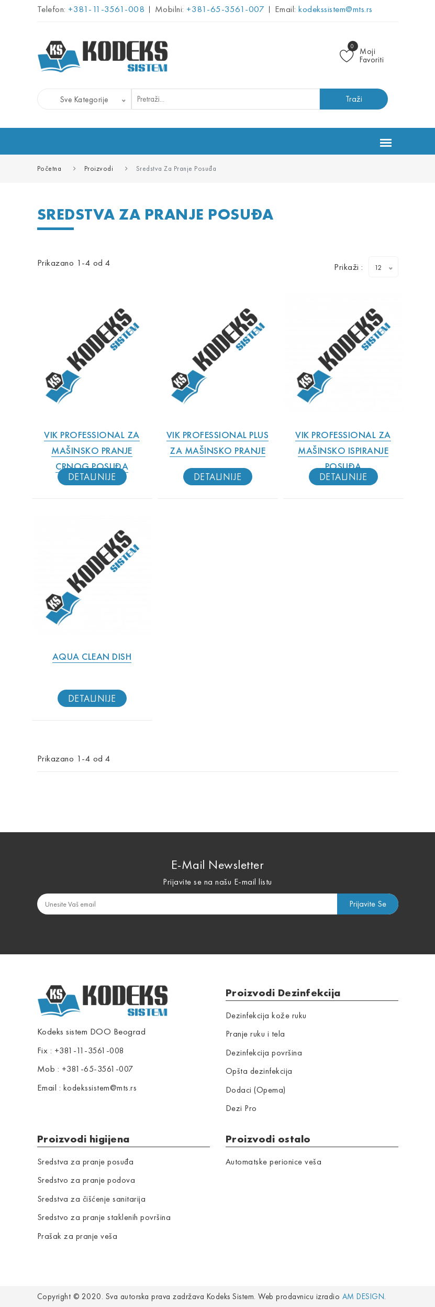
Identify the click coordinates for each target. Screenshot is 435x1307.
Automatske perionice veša (274, 1161)
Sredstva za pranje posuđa (85, 1161)
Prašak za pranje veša (77, 1235)
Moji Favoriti (362, 55)
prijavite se (367, 903)
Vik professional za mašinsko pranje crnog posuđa (92, 450)
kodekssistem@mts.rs (334, 9)
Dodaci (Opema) (256, 1089)
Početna (49, 168)
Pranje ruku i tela (255, 1033)
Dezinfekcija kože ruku (266, 1015)
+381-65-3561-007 (224, 9)
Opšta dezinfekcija (259, 1070)
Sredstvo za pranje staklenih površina (104, 1217)
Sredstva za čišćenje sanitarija (91, 1198)
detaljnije (92, 477)
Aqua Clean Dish (92, 656)
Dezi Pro (241, 1108)
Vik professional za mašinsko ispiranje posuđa (343, 450)
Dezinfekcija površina (264, 1052)
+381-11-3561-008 (105, 9)
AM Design (363, 1296)
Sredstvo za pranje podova (86, 1179)
